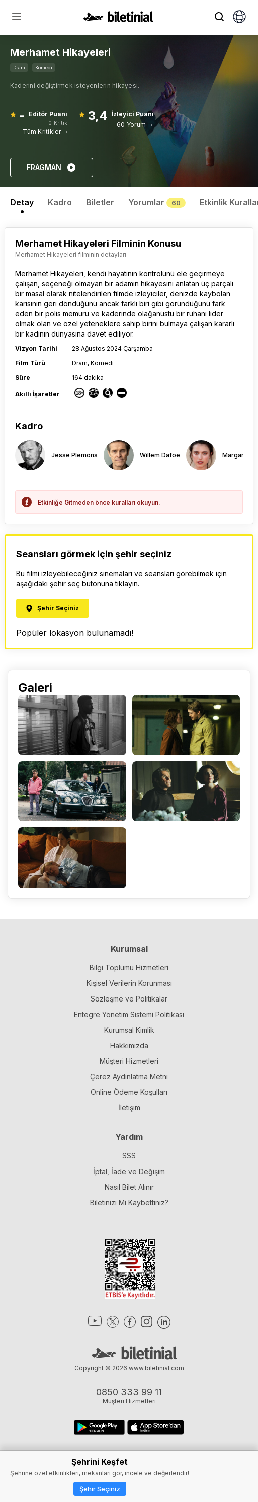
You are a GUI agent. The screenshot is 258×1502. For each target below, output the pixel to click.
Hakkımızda (129, 1045)
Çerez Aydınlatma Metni (129, 1076)
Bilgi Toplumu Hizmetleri (129, 967)
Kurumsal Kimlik (129, 1030)
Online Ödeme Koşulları (129, 1092)
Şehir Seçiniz (99, 1489)
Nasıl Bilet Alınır (129, 1187)
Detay (22, 202)
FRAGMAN (51, 167)
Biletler (100, 202)
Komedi (43, 67)
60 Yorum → (135, 124)
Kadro (60, 202)
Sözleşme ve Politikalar (129, 998)
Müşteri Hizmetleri (129, 1061)
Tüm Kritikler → (46, 131)
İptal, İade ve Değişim (129, 1171)
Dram (19, 67)
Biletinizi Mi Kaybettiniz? (129, 1202)
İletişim (129, 1107)
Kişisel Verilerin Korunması (129, 983)
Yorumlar (157, 202)
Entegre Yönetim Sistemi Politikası (129, 1014)
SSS (129, 1155)
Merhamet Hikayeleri (49, 273)
